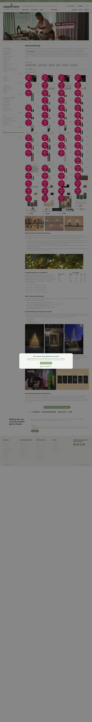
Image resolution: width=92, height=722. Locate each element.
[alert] (46, 361)
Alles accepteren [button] (46, 363)
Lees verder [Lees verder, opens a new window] (62, 359)
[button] (46, 366)
